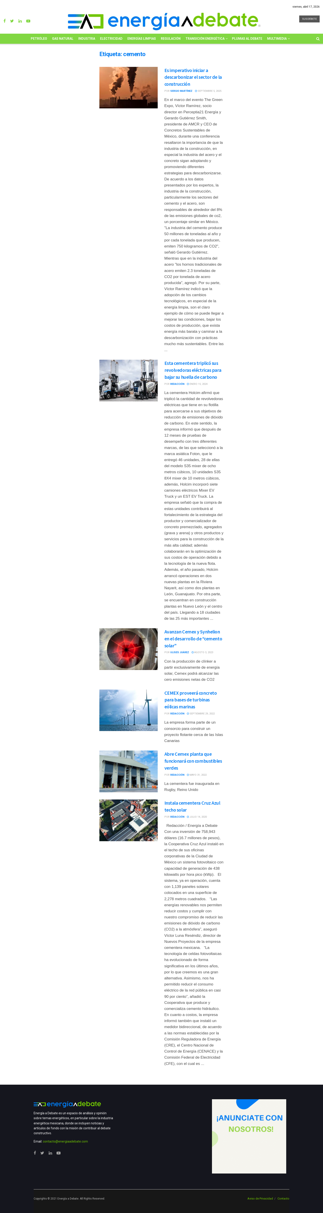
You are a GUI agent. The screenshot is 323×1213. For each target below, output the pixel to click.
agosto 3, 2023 (202, 652)
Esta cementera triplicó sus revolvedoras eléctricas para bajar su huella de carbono (192, 370)
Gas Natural (62, 38)
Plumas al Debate (247, 38)
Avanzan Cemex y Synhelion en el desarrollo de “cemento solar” (193, 638)
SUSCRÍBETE (309, 19)
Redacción (177, 384)
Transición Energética (205, 38)
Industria (86, 38)
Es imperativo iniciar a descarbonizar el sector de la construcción (193, 77)
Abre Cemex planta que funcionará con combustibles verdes (193, 761)
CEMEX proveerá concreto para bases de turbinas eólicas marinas (190, 700)
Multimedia (277, 38)
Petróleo (39, 38)
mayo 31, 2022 (197, 774)
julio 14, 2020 (197, 816)
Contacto (283, 1198)
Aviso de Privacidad (260, 1198)
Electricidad (111, 38)
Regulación (171, 38)
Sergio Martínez (181, 91)
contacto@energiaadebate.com (65, 1141)
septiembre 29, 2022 (201, 713)
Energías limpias (141, 38)
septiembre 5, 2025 (208, 91)
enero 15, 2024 (197, 384)
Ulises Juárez (179, 652)
